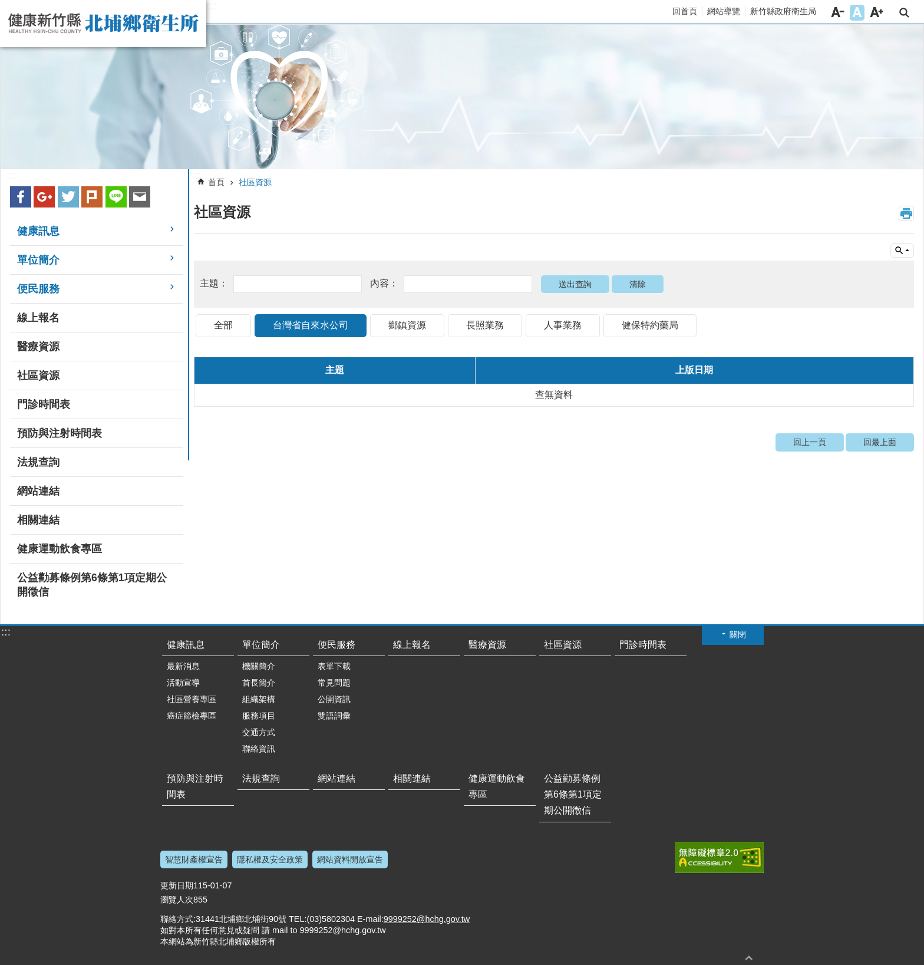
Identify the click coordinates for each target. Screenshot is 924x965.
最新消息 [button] (183, 666)
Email (139, 197)
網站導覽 (723, 11)
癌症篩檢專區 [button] (191, 715)
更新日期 (176, 885)
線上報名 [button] (38, 318)
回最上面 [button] (749, 957)
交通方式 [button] (258, 732)
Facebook (20, 197)
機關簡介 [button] (258, 666)
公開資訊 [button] (334, 699)
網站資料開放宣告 (350, 859)
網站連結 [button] (38, 491)
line (116, 197)
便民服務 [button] (38, 289)
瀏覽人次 (176, 899)
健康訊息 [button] (38, 231)
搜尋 (904, 13)
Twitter (68, 197)
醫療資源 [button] (38, 347)
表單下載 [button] (334, 666)
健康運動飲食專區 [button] (59, 549)
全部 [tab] (223, 325)
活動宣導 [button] (183, 682)
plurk (92, 197)
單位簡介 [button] (38, 260)
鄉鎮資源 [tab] (407, 325)
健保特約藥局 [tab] (650, 325)
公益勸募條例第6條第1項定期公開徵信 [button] (92, 585)
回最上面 (879, 442)
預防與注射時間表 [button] (59, 433)
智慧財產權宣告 (194, 859)
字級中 (857, 13)
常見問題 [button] (334, 682)
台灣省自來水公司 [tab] (310, 325)
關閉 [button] (738, 634)
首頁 (216, 182)
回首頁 (684, 11)
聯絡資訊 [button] (258, 748)
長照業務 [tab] (485, 325)
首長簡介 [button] (258, 682)
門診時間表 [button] (43, 404)
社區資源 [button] (38, 375)
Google (44, 197)
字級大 (876, 13)
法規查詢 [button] (38, 462)
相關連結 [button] (38, 520)
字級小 (837, 13)
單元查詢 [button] (902, 250)
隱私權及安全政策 (270, 859)
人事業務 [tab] (563, 325)
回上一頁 (809, 442)
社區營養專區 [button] (191, 699)
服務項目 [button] (258, 715)
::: (212, 6)
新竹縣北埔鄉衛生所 (103, 23)
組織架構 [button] (258, 699)
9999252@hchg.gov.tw (427, 919)
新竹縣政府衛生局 (783, 11)
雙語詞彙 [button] (334, 715)
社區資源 (255, 182)
